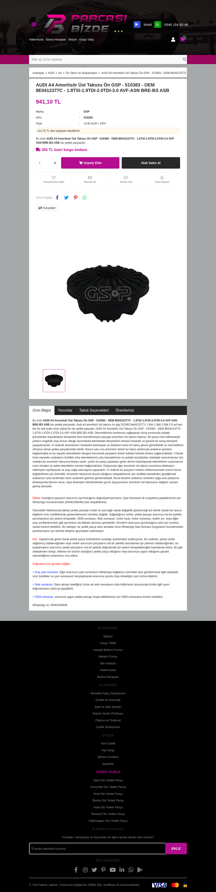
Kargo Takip (86, 39)
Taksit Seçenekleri (94, 410)
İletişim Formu (108, 656)
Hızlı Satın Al (150, 163)
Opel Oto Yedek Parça (108, 780)
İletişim (72, 39)
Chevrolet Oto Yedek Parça (108, 787)
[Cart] (182, 39)
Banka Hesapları (56, 39)
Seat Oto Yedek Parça (108, 793)
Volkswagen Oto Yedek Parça (108, 820)
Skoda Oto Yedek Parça (108, 800)
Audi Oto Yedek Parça (107, 807)
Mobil (143, 24)
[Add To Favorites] (54, 181)
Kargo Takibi (108, 643)
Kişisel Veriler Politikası (108, 713)
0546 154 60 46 (171, 24)
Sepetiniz (108, 763)
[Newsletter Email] (97, 848)
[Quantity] (47, 163)
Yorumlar (65, 410)
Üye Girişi (108, 750)
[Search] (108, 59)
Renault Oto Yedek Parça (108, 814)
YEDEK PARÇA (108, 772)
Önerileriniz (125, 410)
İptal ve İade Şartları (108, 707)
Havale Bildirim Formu (108, 650)
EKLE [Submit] (176, 848)
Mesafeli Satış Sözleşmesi (108, 693)
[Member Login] (173, 39)
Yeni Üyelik (108, 743)
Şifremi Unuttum (108, 757)
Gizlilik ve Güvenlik (107, 700)
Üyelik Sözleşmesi (108, 727)
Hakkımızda (36, 39)
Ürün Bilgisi (41, 410)
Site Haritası (108, 663)
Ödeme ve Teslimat (108, 720)
